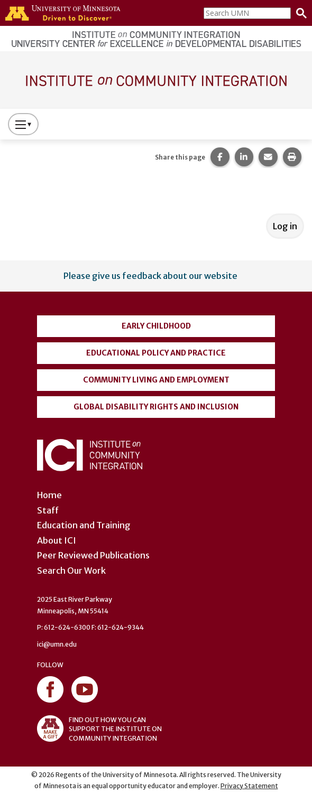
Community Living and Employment (156, 380)
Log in (285, 226)
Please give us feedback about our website (150, 275)
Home (49, 495)
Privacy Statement (249, 786)
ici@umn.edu (57, 644)
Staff (48, 510)
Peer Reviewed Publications (93, 555)
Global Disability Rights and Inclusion (156, 407)
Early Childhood (156, 326)
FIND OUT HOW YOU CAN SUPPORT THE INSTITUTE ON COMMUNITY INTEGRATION (99, 728)
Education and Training (84, 525)
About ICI (56, 540)
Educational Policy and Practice (156, 353)
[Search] (299, 13)
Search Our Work (71, 570)
